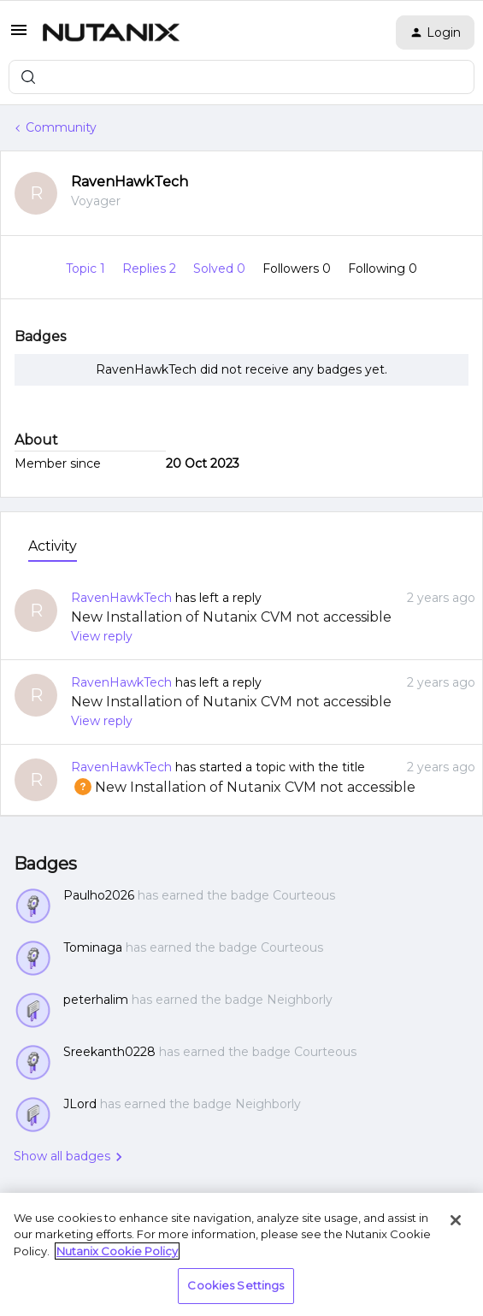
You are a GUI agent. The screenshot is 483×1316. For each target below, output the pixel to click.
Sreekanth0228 (109, 1051)
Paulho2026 (98, 895)
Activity (52, 546)
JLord (80, 1104)
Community (61, 127)
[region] (241, 1254)
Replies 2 (151, 268)
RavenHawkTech (129, 182)
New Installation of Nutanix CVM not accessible (231, 617)
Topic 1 (87, 268)
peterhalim (95, 999)
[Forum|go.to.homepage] (111, 32)
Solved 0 (221, 268)
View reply (102, 636)
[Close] (455, 1220)
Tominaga (92, 947)
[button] (19, 36)
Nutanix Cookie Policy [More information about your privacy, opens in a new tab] (117, 1251)
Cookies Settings (235, 1285)
